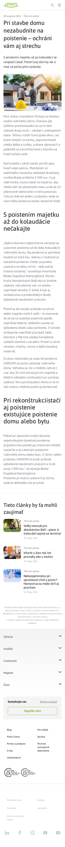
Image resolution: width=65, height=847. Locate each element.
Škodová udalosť (48, 701)
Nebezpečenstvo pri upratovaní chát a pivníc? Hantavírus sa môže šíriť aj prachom (41, 581)
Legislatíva (42, 808)
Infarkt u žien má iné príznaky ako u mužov (38, 554)
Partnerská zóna (14, 800)
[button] (32, 639)
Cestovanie (10, 660)
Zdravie (8, 636)
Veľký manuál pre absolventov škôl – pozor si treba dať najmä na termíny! (42, 529)
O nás (10, 750)
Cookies (40, 800)
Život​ (6, 684)
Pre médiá (42, 729)
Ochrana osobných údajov (15, 818)
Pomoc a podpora (16, 743)
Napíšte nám (32, 711)
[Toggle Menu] (59, 5)
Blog (9, 729)
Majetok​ (8, 672)
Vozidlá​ (8, 648)
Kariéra (41, 736)
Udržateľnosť (14, 757)
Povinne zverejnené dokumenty (43, 747)
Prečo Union (13, 736)
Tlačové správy (31, 16)
